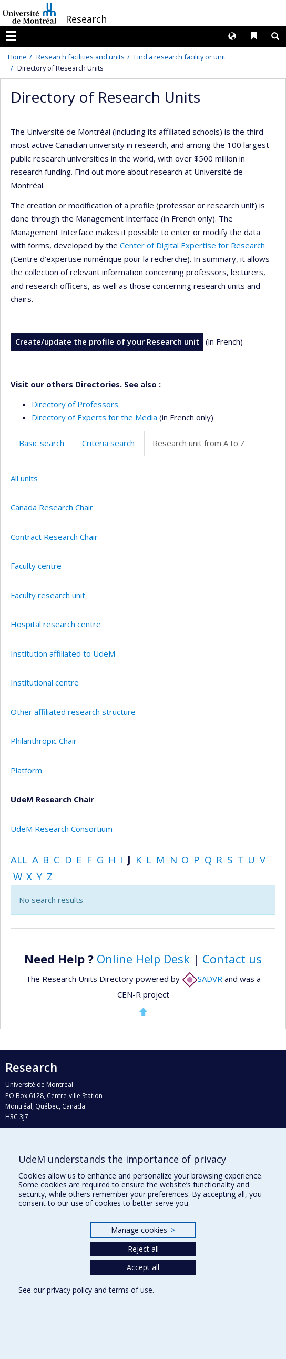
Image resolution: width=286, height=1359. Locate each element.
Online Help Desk (143, 959)
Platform (26, 770)
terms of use (130, 1290)
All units (24, 478)
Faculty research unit (48, 595)
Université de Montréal (29, 13)
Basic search (41, 443)
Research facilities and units (80, 57)
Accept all (143, 1267)
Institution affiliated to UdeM (63, 653)
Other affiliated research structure (73, 712)
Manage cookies (143, 1230)
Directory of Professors (75, 404)
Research (86, 19)
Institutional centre (45, 682)
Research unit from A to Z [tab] (198, 443)
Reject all (143, 1249)
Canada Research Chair (52, 507)
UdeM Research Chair (52, 799)
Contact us (232, 959)
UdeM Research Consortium (62, 828)
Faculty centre (36, 565)
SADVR (202, 978)
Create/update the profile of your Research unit (107, 341)
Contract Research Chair (54, 536)
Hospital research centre (56, 624)
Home (17, 57)
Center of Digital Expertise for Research (192, 245)
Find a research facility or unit (180, 57)
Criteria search (108, 443)
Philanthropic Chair (44, 741)
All (19, 859)
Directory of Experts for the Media (94, 417)
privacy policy (69, 1290)
